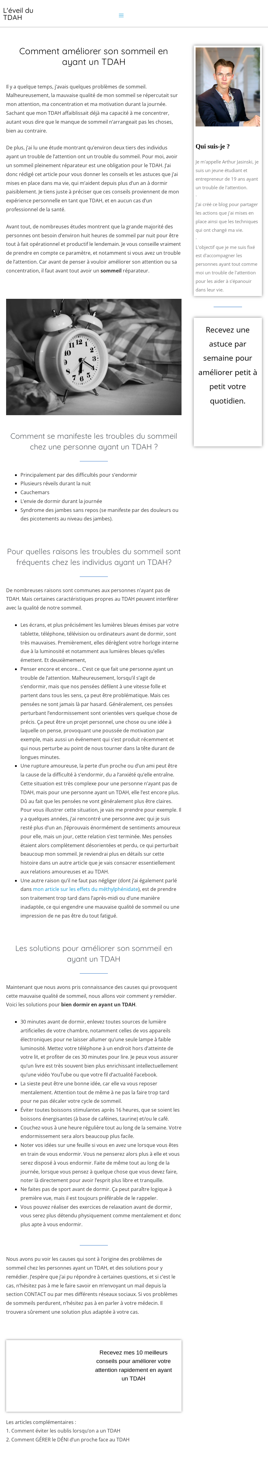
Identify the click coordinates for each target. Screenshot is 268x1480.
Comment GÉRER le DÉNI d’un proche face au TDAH (70, 1439)
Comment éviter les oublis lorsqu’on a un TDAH (65, 1430)
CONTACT (35, 1294)
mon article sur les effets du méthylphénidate (85, 889)
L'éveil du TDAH (18, 14)
